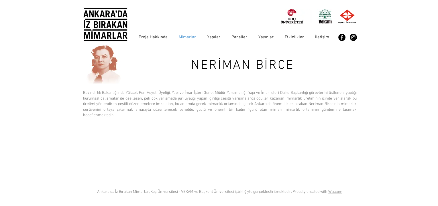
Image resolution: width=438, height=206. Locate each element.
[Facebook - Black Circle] (341, 37)
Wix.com (335, 191)
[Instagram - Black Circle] (353, 37)
